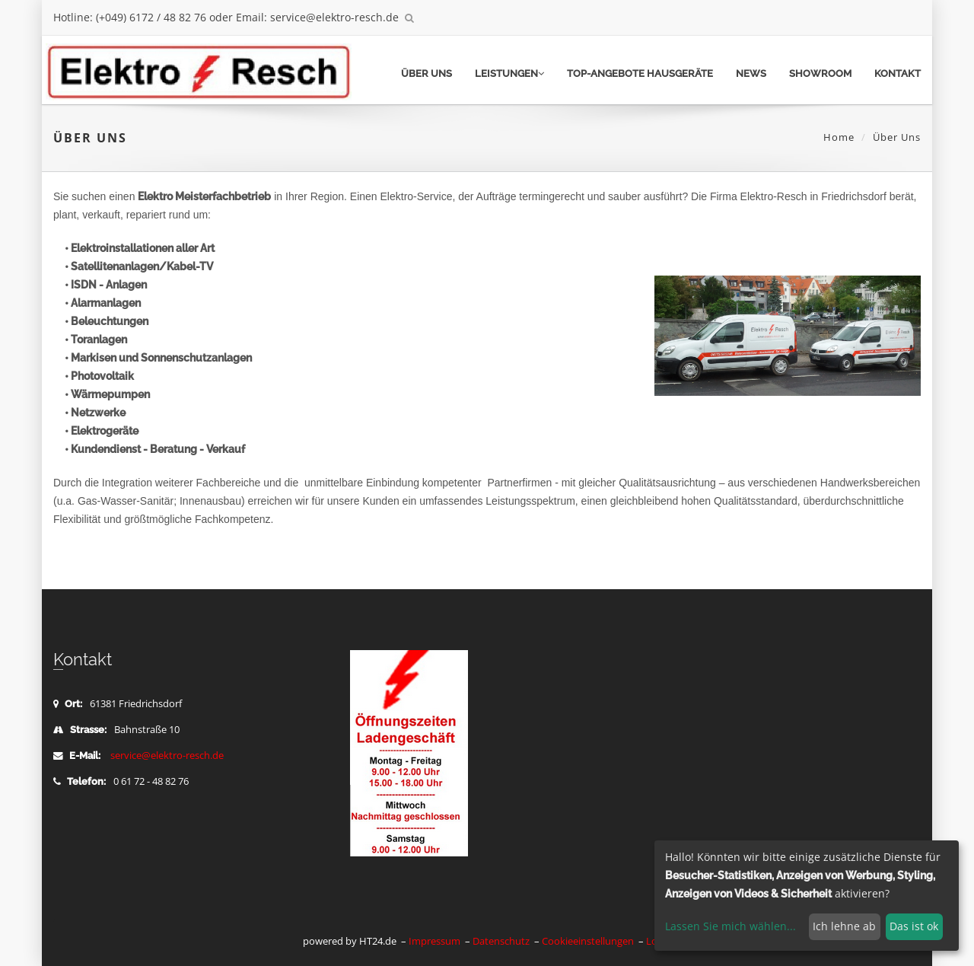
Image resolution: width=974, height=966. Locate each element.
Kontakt (897, 73)
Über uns (426, 73)
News (751, 73)
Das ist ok (914, 926)
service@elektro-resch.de (167, 755)
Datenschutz (501, 941)
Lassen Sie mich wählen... (730, 926)
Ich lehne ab (844, 926)
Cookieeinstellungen (588, 941)
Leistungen (509, 73)
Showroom (820, 73)
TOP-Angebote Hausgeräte (640, 73)
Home (839, 137)
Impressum (434, 941)
